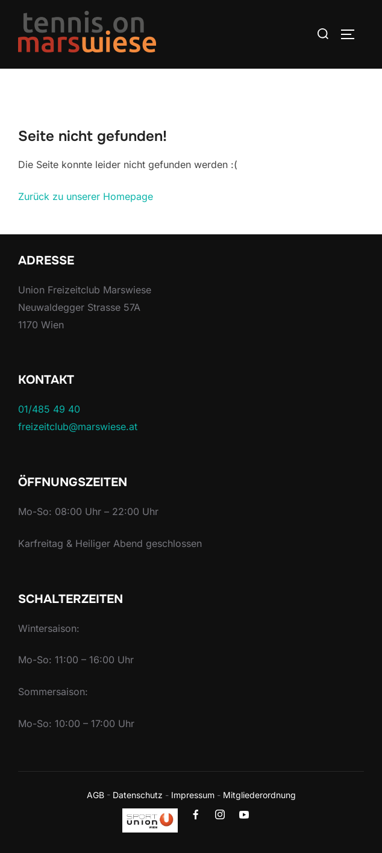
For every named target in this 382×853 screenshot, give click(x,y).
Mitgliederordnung (259, 795)
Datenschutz (138, 795)
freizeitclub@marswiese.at (77, 426)
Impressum (192, 795)
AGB (95, 795)
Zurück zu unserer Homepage (85, 196)
